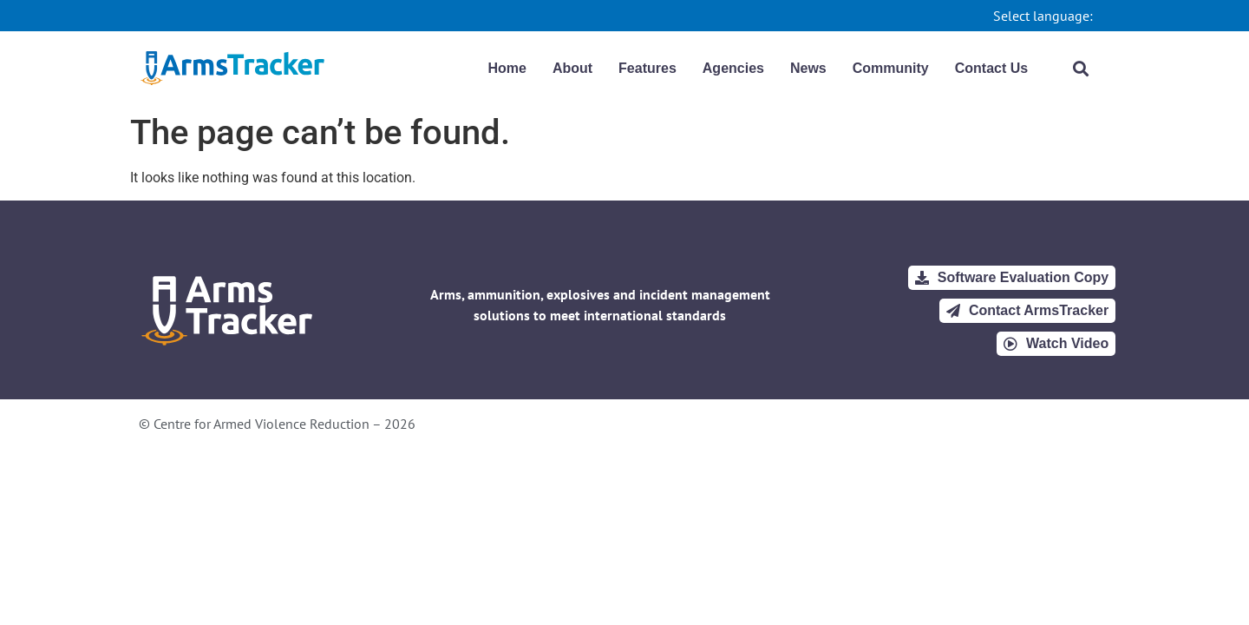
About (572, 68)
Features (647, 68)
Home (506, 68)
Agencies (733, 68)
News (808, 68)
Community (891, 68)
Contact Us (991, 68)
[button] (1081, 68)
